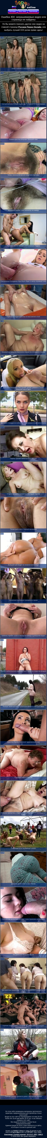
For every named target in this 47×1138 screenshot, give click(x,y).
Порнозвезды (33, 11)
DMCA (40, 1134)
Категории (12, 11)
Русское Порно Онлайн (29, 27)
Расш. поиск (22, 11)
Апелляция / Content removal (15, 1134)
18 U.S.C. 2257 (32, 1134)
